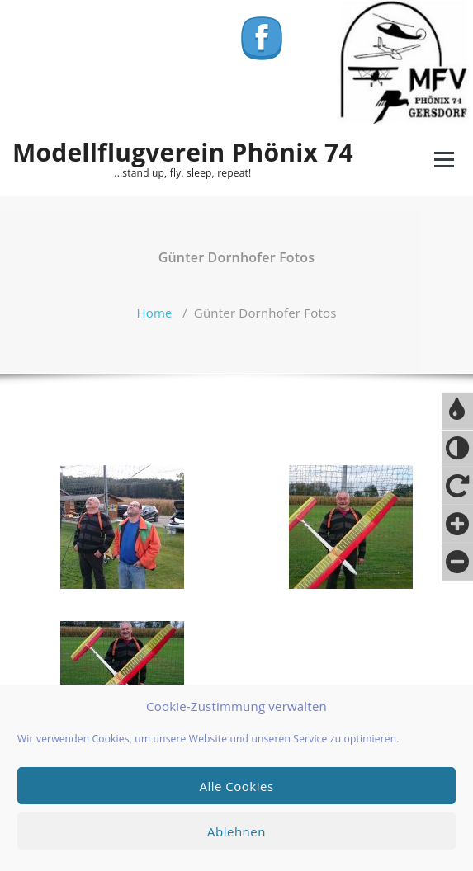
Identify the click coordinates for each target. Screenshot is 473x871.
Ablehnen (236, 831)
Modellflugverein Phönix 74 (182, 152)
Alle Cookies (236, 786)
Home (154, 312)
